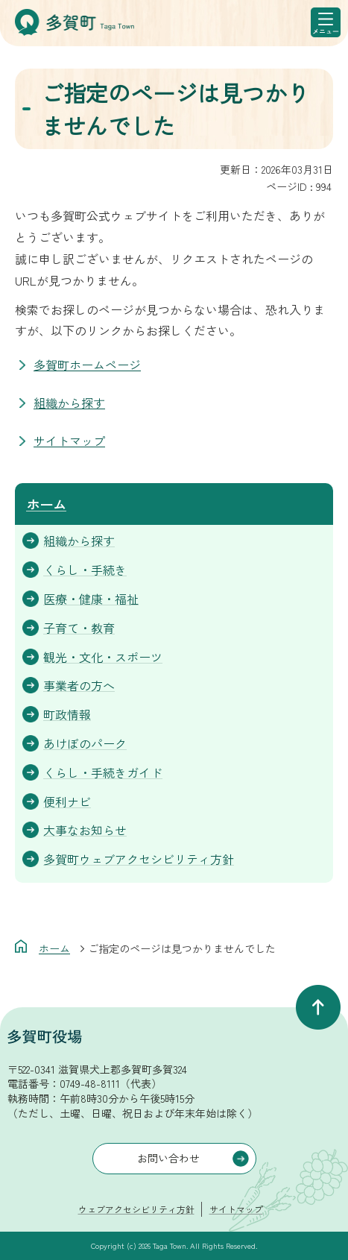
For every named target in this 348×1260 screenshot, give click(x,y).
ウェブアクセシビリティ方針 (136, 1209)
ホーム (46, 504)
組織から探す (69, 403)
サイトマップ (69, 441)
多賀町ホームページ (87, 365)
